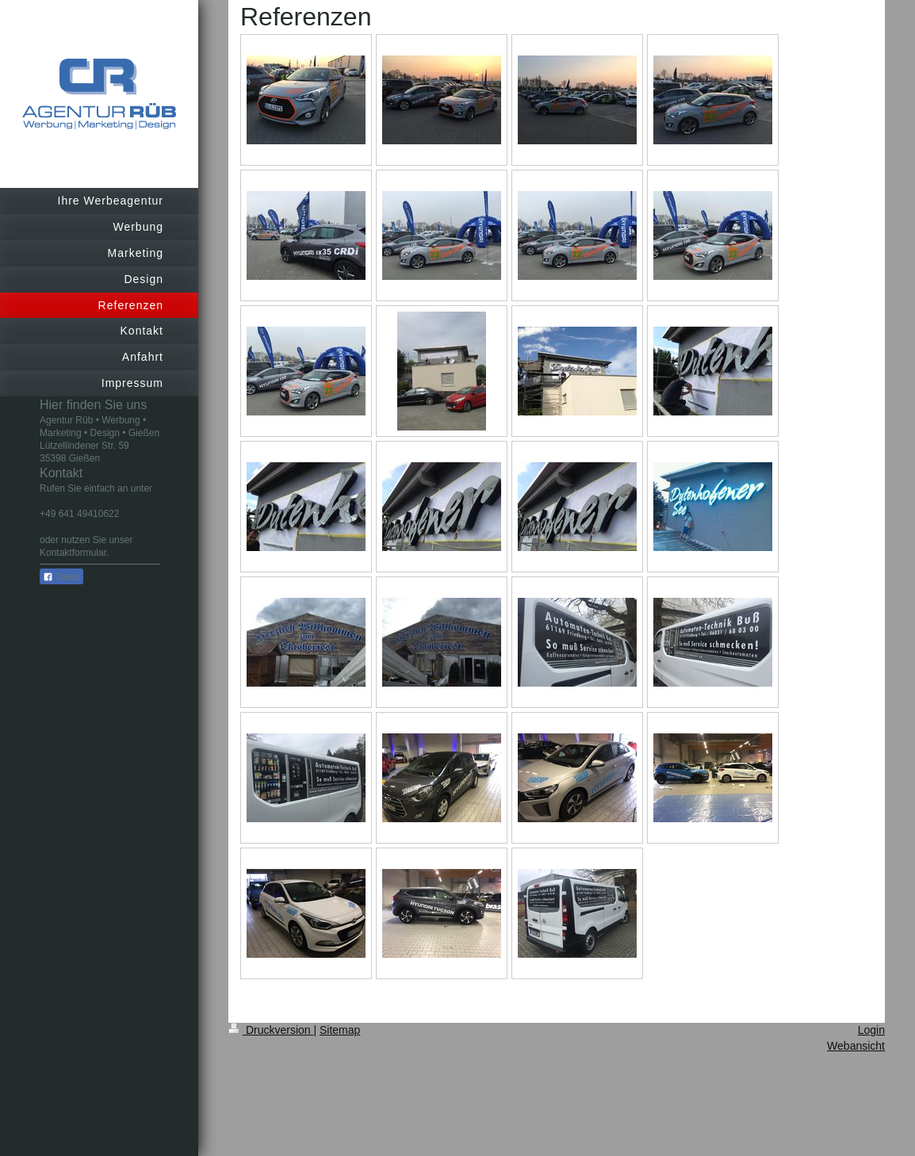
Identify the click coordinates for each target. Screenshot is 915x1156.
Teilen (61, 577)
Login (871, 1030)
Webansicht (856, 1045)
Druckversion (270, 1030)
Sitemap (340, 1030)
